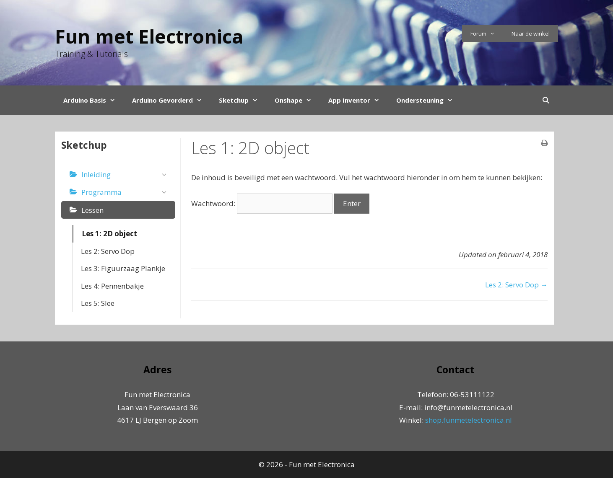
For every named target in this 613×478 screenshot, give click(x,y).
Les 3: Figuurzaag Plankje (123, 268)
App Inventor (358, 100)
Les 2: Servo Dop (108, 251)
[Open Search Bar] (545, 100)
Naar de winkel (531, 33)
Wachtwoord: (261, 203)
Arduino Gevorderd (171, 100)
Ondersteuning (428, 100)
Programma (126, 192)
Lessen (92, 210)
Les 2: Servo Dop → (516, 284)
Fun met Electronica (149, 36)
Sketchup (242, 100)
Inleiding (126, 175)
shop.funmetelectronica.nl (468, 420)
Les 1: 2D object (109, 233)
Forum (486, 33)
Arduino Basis (93, 100)
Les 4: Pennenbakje (112, 286)
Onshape (297, 100)
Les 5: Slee (97, 303)
